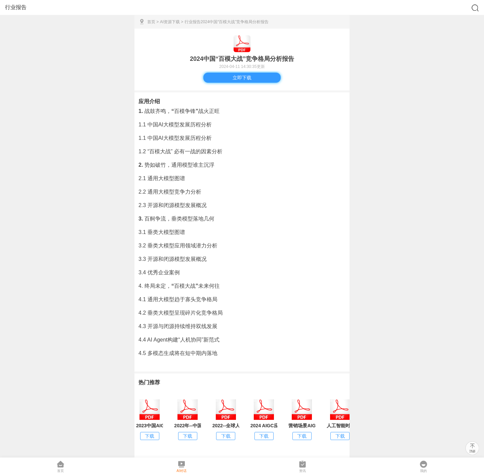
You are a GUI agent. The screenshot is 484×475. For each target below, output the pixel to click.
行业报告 (193, 21)
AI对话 (181, 466)
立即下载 (242, 77)
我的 (423, 466)
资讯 (302, 466)
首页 (151, 21)
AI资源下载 (170, 21)
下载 (149, 436)
